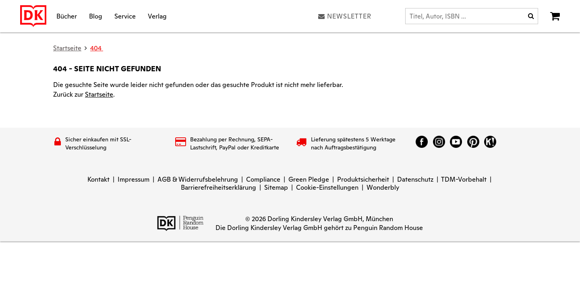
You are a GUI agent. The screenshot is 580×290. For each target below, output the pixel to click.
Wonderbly (383, 187)
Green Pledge (308, 179)
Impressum (133, 179)
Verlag (157, 16)
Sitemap (276, 187)
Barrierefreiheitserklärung (218, 187)
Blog (95, 16)
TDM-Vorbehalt (464, 179)
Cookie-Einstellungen (327, 187)
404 (96, 48)
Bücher (66, 16)
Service (125, 16)
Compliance (263, 179)
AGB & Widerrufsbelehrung (197, 179)
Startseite (99, 94)
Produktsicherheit (363, 179)
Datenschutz (415, 179)
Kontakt (98, 179)
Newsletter (344, 16)
